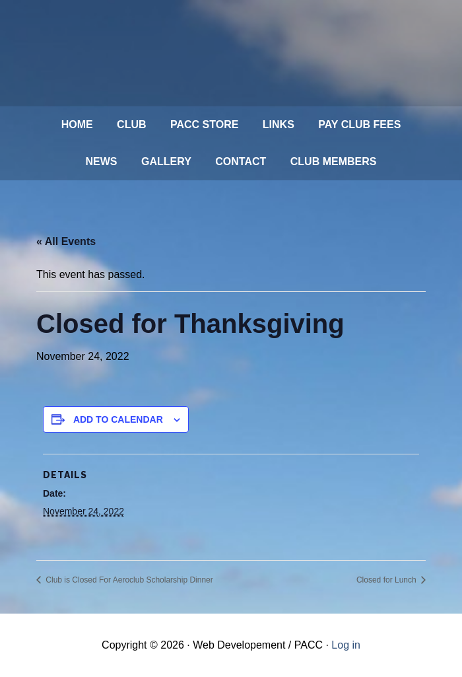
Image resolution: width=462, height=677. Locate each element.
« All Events (66, 241)
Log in (345, 645)
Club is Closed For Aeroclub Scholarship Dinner (128, 580)
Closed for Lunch (387, 580)
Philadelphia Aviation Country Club (217, 53)
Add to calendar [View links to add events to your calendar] (118, 419)
